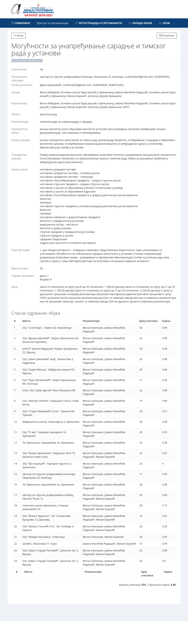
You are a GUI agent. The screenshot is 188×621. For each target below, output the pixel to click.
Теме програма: (20, 250)
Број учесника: (20, 268)
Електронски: (19, 69)
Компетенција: (20, 121)
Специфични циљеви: (19, 156)
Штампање (166, 35)
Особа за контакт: (21, 85)
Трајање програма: (22, 275)
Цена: (14, 286)
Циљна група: (19, 169)
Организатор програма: (19, 78)
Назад (18, 35)
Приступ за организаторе (52, 23)
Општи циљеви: (21, 140)
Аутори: (15, 92)
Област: (16, 114)
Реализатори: (19, 103)
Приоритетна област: (19, 130)
